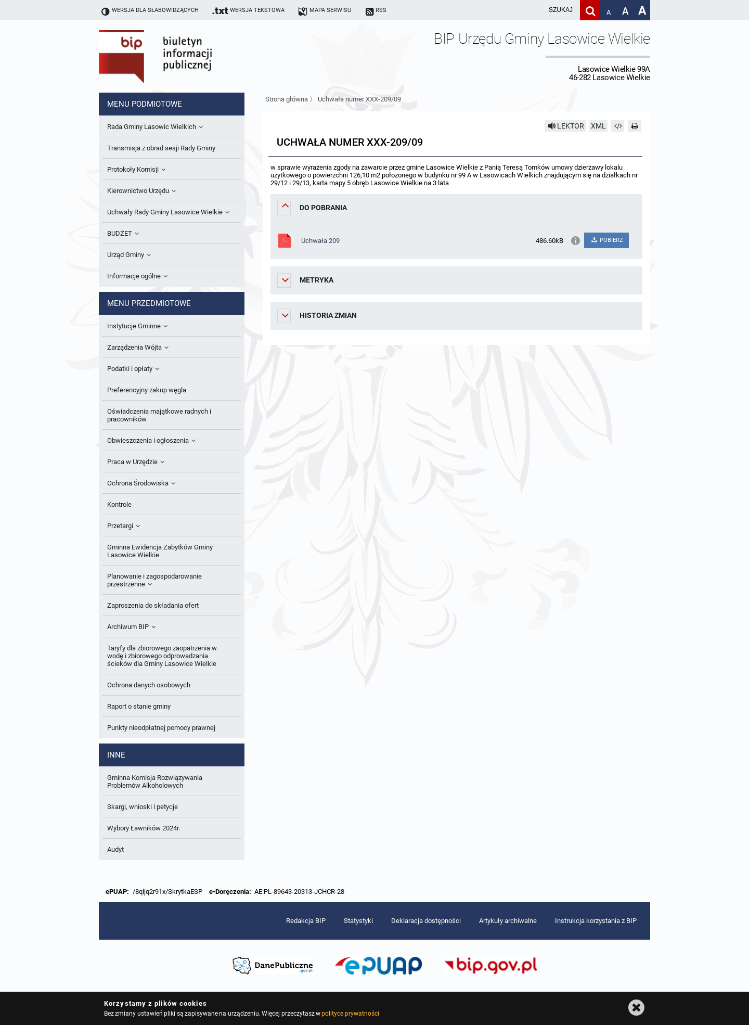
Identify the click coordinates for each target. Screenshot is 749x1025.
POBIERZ (606, 240)
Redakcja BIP (306, 921)
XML (598, 126)
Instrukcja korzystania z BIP (596, 921)
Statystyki (358, 921)
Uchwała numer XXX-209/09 (359, 99)
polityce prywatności (350, 1013)
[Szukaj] (590, 10)
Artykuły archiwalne (508, 921)
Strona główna (286, 99)
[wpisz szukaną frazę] (535, 10)
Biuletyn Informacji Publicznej (184, 56)
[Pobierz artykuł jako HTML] (618, 126)
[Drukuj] (634, 126)
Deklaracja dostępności (426, 921)
